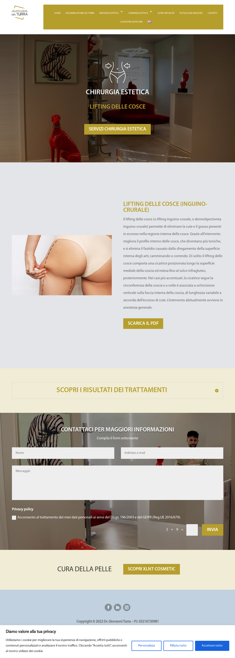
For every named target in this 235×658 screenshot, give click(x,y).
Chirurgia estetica (138, 13)
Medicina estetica (109, 13)
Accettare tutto (212, 645)
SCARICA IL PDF (143, 323)
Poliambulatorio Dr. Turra (80, 13)
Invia (212, 530)
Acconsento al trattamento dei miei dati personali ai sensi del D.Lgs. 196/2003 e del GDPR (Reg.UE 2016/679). (96, 518)
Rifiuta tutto (178, 645)
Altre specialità (166, 13)
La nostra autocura (131, 22)
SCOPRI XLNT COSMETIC (151, 569)
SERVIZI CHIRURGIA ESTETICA (117, 129)
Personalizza (146, 645)
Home (57, 13)
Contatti (212, 13)
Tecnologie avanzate (191, 13)
